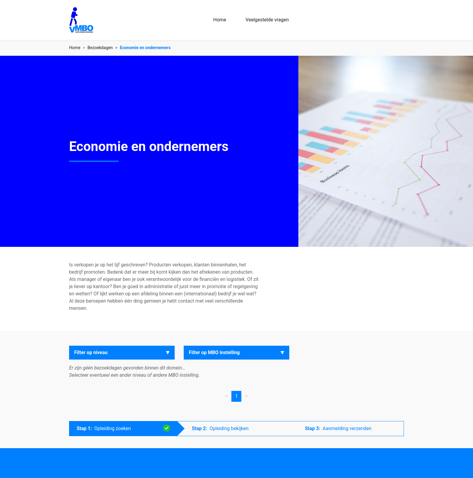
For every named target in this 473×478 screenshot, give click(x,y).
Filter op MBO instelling (214, 352)
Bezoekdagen (100, 47)
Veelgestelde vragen (267, 20)
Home (219, 20)
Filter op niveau (91, 352)
